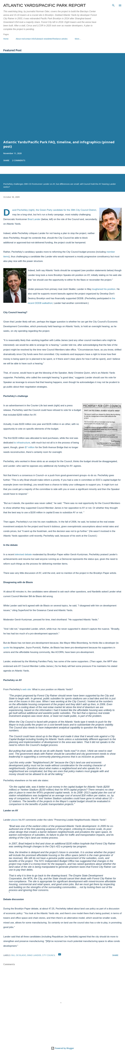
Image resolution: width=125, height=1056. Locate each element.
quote (6, 647)
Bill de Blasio (18, 955)
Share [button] (6, 160)
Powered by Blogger (62, 1048)
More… (78, 39)
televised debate (23, 554)
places (14, 820)
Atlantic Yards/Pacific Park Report (44, 5)
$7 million (30, 447)
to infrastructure (22, 442)
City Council (48, 955)
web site (26, 689)
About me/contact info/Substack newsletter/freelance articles (41, 39)
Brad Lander (34, 219)
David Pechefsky (20, 210)
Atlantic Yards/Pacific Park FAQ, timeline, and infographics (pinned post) (58, 144)
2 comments (18, 160)
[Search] (113, 5)
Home (5, 39)
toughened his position (103, 289)
